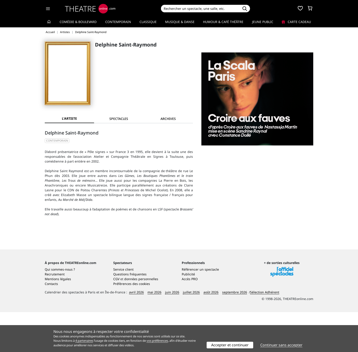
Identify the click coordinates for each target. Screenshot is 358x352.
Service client (123, 309)
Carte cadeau (296, 22)
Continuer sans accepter (281, 344)
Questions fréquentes (130, 314)
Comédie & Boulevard (78, 22)
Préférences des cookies (131, 323)
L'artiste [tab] (69, 118)
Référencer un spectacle (200, 309)
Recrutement (55, 314)
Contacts (51, 323)
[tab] (118, 118)
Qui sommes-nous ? (60, 309)
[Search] (200, 8)
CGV (116, 319)
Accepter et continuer (230, 344)
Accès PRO (190, 319)
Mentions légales (58, 319)
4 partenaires (84, 341)
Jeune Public (262, 22)
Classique (148, 22)
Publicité (188, 314)
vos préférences (157, 341)
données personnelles (141, 319)
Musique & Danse (180, 22)
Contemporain (118, 22)
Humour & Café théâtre (223, 22)
